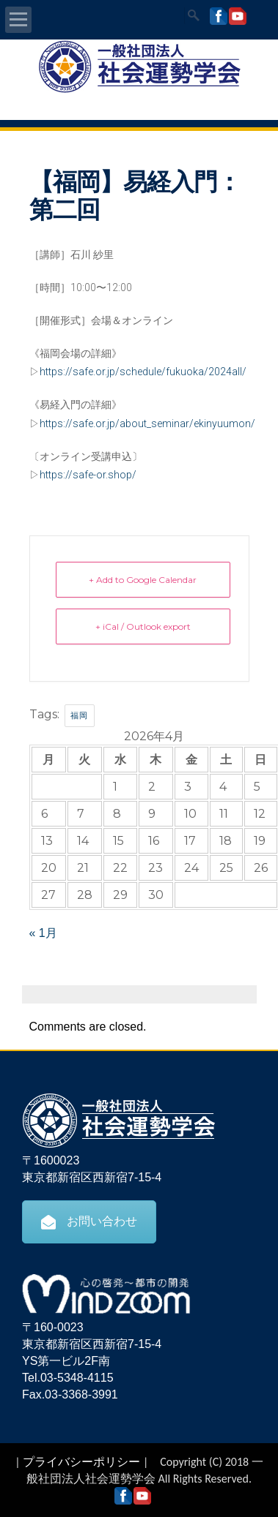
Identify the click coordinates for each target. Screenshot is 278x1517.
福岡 (79, 715)
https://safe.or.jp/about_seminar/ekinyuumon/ (147, 423)
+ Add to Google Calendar (143, 579)
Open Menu (18, 20)
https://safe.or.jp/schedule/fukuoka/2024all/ (143, 371)
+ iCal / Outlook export (143, 626)
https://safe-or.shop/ (88, 475)
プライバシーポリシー (81, 1462)
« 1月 (43, 933)
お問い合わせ (89, 1221)
